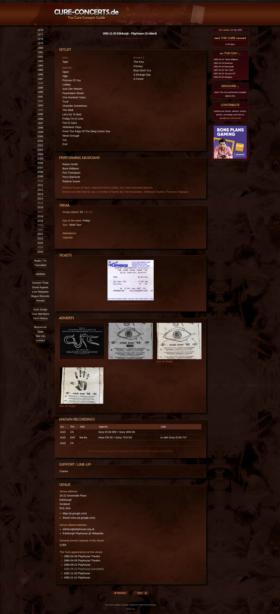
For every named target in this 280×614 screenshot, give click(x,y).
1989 (40, 87)
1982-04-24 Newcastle (224, 66)
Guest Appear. (40, 287)
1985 (40, 69)
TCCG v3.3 (130, 609)
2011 (40, 185)
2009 (40, 176)
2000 (40, 136)
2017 (40, 211)
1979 (40, 43)
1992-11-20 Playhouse (77, 573)
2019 (40, 220)
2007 (40, 167)
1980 (40, 47)
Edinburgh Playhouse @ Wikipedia (83, 533)
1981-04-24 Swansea (223, 63)
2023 (40, 238)
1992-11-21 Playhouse (77, 577)
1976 (40, 30)
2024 (40, 242)
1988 (40, 83)
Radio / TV (40, 260)
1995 (40, 114)
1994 (40, 109)
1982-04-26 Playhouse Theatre (82, 556)
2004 (40, 154)
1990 (40, 92)
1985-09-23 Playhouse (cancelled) (84, 568)
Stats (40, 331)
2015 (40, 202)
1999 (40, 132)
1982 (40, 56)
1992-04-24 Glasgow (223, 77)
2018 (40, 216)
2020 (40, 225)
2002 (40, 145)
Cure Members (40, 313)
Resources (40, 327)
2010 (40, 180)
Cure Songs (40, 309)
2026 (40, 251)
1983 (40, 61)
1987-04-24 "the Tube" (224, 70)
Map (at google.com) (75, 513)
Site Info (40, 336)
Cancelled (40, 265)
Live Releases (40, 291)
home (111, 605)
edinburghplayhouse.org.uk (78, 529)
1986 (40, 74)
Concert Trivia (40, 282)
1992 (40, 101)
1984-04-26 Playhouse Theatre (82, 560)
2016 (40, 207)
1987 (40, 78)
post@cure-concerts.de (230, 118)
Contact (40, 340)
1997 (40, 123)
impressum (134, 605)
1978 (40, 38)
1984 (40, 65)
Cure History (40, 318)
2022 (40, 233)
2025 (40, 247)
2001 (40, 140)
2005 (40, 158)
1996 (40, 118)
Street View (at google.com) (79, 517)
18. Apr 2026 (230, 30)
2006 (40, 163)
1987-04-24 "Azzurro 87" (225, 73)
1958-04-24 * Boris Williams (226, 59)
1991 (40, 96)
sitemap (125, 605)
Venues (40, 300)
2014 (40, 198)
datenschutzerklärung (148, 605)
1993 (40, 105)
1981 (40, 52)
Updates (40, 273)
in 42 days (230, 44)
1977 (40, 34)
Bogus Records (40, 296)
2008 (40, 172)
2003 (40, 149)
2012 (40, 189)
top (106, 605)
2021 (40, 229)
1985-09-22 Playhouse (77, 564)
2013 (40, 194)
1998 (40, 127)
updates (118, 605)
